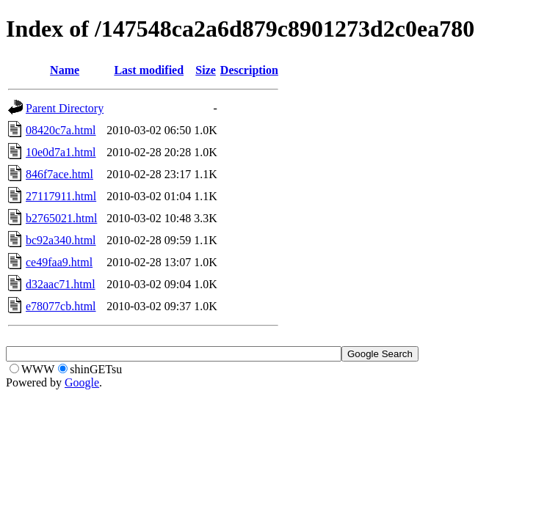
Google (82, 382)
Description (249, 70)
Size (205, 70)
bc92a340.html (61, 240)
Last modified (149, 70)
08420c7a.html (61, 130)
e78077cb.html (61, 306)
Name (64, 70)
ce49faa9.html (59, 262)
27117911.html (61, 196)
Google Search (380, 353)
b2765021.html (61, 218)
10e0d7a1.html (61, 152)
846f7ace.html (59, 174)
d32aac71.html (60, 284)
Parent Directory (65, 108)
